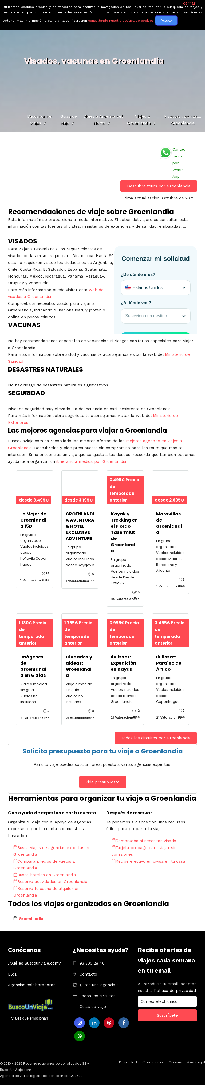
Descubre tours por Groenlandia (159, 186)
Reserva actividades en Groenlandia (50, 881)
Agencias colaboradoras (32, 985)
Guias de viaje (93, 1006)
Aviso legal (196, 1062)
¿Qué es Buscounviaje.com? (34, 963)
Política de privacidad (175, 990)
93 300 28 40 (92, 963)
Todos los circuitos (98, 995)
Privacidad (128, 1062)
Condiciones (152, 1062)
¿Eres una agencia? (99, 985)
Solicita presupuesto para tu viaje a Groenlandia (102, 751)
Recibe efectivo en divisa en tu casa (148, 861)
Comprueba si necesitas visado (144, 840)
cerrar (189, 3)
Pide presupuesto (102, 782)
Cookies (175, 1062)
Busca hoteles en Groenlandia (44, 875)
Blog (12, 974)
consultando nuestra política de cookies (121, 20)
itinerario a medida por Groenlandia (91, 461)
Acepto (166, 20)
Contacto (88, 974)
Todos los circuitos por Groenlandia (156, 738)
